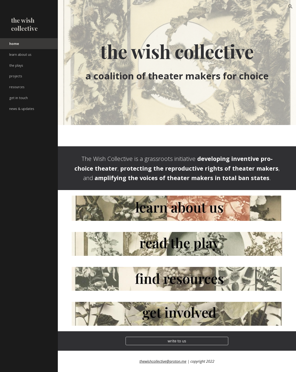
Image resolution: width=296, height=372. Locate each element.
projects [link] (15, 76)
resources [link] (17, 86)
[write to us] (177, 341)
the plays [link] (16, 65)
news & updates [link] (21, 108)
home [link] (14, 43)
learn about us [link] (20, 54)
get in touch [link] (18, 97)
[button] (290, 6)
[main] (177, 51)
